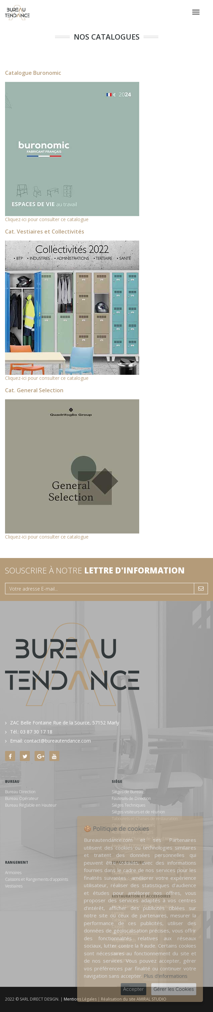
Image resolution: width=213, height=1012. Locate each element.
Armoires (13, 872)
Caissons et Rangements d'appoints (36, 879)
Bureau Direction (20, 792)
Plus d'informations (166, 975)
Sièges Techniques (128, 805)
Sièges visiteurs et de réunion (138, 812)
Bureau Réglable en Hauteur (31, 805)
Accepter (133, 989)
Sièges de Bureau (127, 792)
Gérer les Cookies (174, 989)
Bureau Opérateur (22, 798)
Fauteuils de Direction (131, 798)
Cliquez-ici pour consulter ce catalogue (47, 219)
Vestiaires (13, 886)
